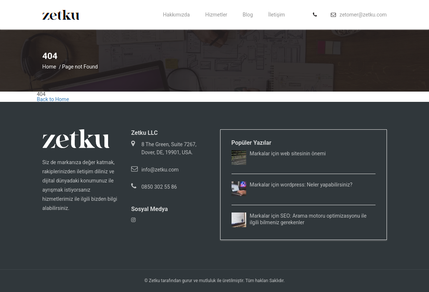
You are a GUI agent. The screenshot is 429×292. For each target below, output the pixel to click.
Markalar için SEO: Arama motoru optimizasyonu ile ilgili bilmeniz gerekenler (308, 219)
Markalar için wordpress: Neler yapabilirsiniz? (301, 185)
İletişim (276, 15)
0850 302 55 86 (159, 187)
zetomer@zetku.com (363, 15)
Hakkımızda (176, 15)
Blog (248, 15)
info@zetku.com (160, 170)
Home (49, 67)
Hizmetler (216, 15)
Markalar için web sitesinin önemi (288, 153)
